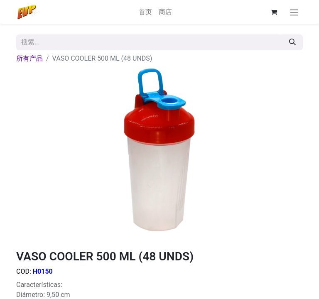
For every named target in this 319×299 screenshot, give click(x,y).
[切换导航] (294, 12)
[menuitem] (145, 12)
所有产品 (29, 58)
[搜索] (292, 42)
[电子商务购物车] (273, 12)
